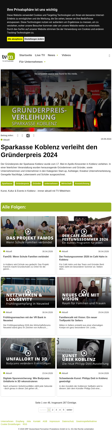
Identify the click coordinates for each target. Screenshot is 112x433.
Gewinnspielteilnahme (86, 421)
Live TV (40, 55)
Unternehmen (7, 421)
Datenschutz (68, 421)
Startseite (25, 55)
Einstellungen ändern (34, 39)
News (51, 55)
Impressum (54, 421)
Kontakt (36, 421)
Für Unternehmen (31, 61)
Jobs (29, 421)
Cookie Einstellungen (10, 424)
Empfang (20, 421)
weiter (69, 410)
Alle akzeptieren (15, 39)
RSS (25, 424)
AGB (45, 421)
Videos (66, 55)
